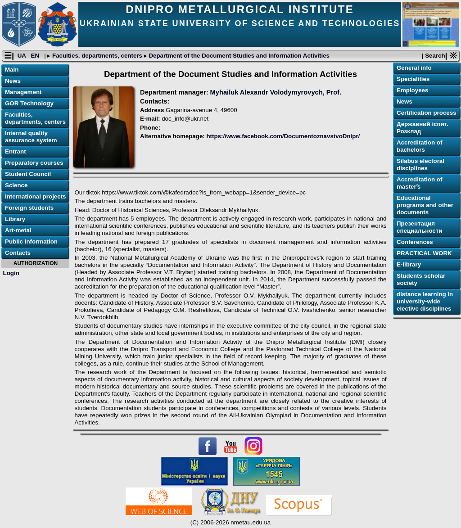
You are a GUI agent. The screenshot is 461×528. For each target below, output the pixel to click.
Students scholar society (421, 279)
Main (11, 69)
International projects (35, 196)
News (13, 80)
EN (36, 55)
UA (22, 55)
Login (11, 273)
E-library (409, 264)
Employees (412, 90)
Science (16, 185)
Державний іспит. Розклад (422, 128)
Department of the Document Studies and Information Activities (238, 55)
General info (414, 67)
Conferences (415, 242)
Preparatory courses (34, 162)
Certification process (426, 112)
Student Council (28, 174)
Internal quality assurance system (31, 137)
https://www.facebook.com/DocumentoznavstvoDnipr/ (282, 136)
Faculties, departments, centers (97, 55)
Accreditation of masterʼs (419, 183)
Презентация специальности (419, 227)
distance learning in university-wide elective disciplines (425, 301)
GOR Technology (29, 103)
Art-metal (18, 230)
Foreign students (29, 207)
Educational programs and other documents (425, 205)
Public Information (31, 241)
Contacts (18, 252)
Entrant (15, 151)
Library (15, 219)
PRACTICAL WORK (424, 253)
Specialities (413, 79)
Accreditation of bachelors (419, 146)
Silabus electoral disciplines (420, 164)
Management (23, 92)
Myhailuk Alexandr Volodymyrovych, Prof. (276, 92)
